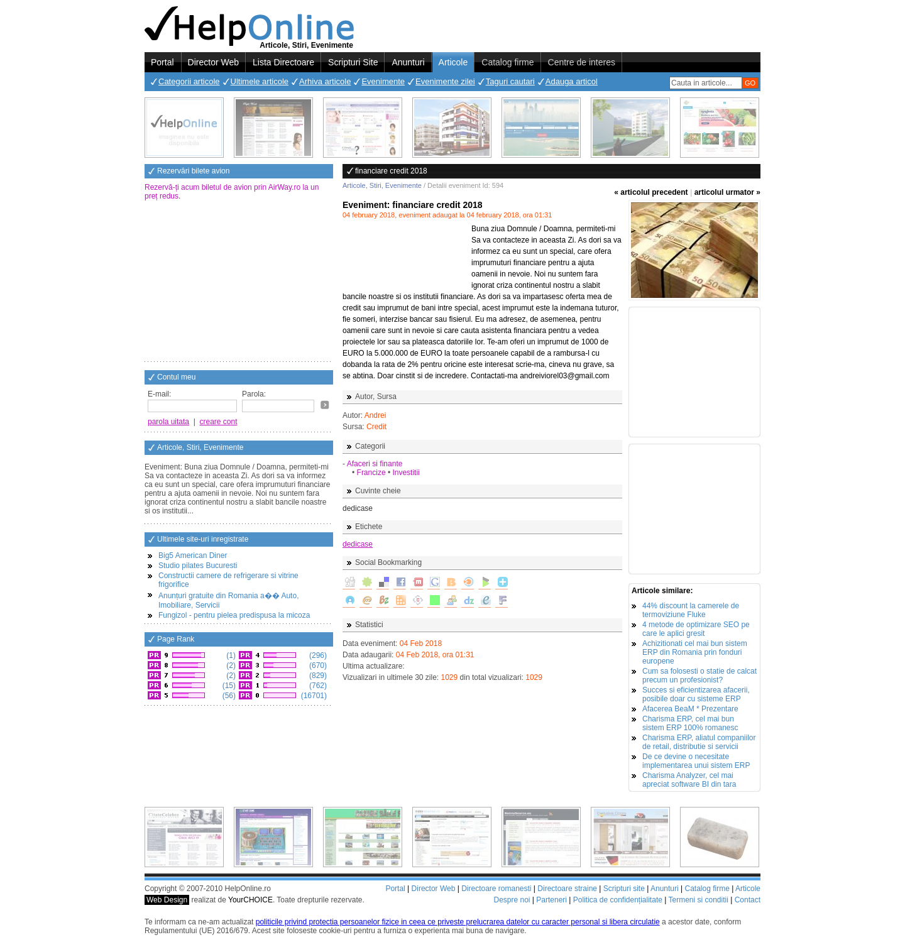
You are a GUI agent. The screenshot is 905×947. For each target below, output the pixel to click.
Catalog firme (507, 62)
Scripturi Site (353, 62)
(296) (317, 655)
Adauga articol (572, 81)
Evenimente (383, 81)
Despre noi (511, 899)
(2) (230, 665)
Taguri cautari (510, 81)
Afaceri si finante (375, 463)
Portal (162, 62)
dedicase (358, 544)
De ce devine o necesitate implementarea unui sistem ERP (696, 761)
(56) (228, 695)
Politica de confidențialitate (617, 899)
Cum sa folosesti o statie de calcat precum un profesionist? (699, 675)
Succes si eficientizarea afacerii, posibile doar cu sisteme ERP (696, 694)
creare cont (219, 421)
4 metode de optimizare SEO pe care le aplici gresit (696, 629)
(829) (317, 675)
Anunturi (408, 62)
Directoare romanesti (496, 888)
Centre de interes (581, 62)
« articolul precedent (651, 192)
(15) (228, 685)
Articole (453, 62)
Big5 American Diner (192, 555)
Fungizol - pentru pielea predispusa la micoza (234, 615)
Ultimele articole (259, 81)
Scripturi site (624, 888)
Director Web (213, 62)
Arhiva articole (325, 81)
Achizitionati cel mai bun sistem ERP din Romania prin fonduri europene (694, 652)
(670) (317, 665)
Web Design (166, 899)
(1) (230, 655)
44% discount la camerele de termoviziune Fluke (690, 610)
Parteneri (551, 899)
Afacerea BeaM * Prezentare (690, 708)
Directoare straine (567, 888)
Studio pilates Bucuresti (197, 565)
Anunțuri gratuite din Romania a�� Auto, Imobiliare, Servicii (228, 600)
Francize (371, 472)
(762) (317, 685)
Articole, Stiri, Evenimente (382, 185)
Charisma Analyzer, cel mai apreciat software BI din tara (689, 780)
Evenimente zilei (445, 81)
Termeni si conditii (698, 899)
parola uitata (168, 421)
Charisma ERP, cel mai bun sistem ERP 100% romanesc (690, 723)
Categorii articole (189, 81)
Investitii (405, 472)
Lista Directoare (283, 62)
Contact (747, 899)
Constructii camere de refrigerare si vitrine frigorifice (228, 580)
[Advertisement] (239, 282)
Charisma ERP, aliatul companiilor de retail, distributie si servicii (699, 742)
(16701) (313, 695)
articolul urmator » (727, 192)
